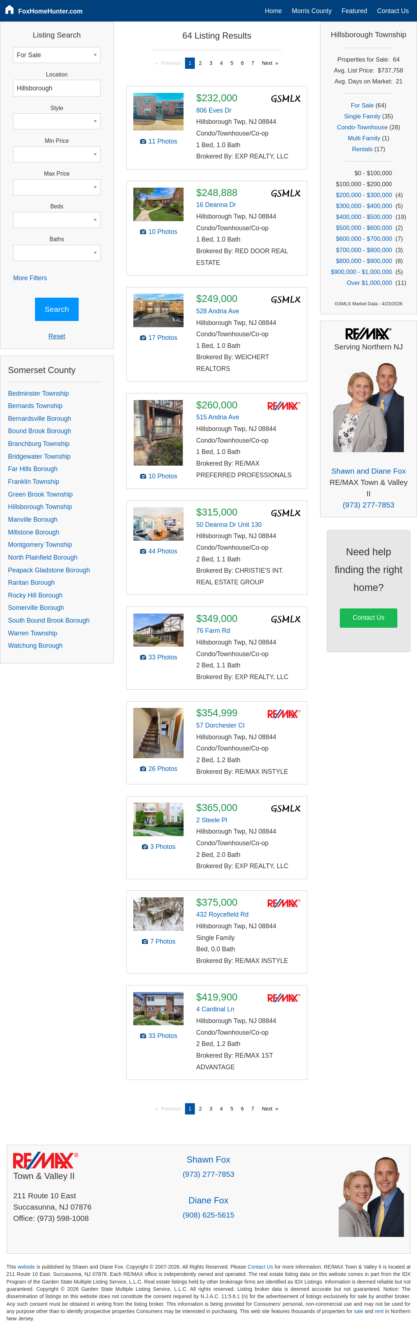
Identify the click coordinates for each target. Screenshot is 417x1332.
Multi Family (364, 138)
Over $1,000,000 (369, 282)
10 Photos (163, 231)
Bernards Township (35, 406)
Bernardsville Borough (39, 418)
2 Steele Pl (211, 820)
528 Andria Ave (217, 311)
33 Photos (163, 657)
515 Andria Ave (217, 417)
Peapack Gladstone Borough (49, 570)
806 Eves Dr (214, 110)
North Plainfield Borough (43, 557)
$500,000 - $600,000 (364, 227)
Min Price (57, 141)
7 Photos (162, 941)
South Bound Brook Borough (49, 620)
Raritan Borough (31, 582)
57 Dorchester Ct (220, 725)
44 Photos (163, 551)
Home (273, 11)
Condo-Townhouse (362, 127)
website (26, 1267)
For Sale (362, 105)
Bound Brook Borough (39, 431)
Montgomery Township (40, 544)
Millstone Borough (33, 532)
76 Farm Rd (213, 630)
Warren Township (32, 633)
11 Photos (163, 141)
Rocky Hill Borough (35, 595)
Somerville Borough (36, 607)
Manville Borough (33, 519)
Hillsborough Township (40, 506)
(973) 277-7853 (368, 505)
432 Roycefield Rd (222, 914)
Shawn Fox (208, 1159)
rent (379, 1311)
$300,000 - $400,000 (364, 206)
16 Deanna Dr (216, 204)
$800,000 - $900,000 (364, 261)
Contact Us (393, 11)
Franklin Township (33, 481)
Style (56, 108)
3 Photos (162, 846)
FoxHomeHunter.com (50, 11)
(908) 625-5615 (208, 1215)
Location (57, 74)
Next (267, 63)
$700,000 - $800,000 (364, 250)
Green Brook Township (40, 494)
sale (358, 1311)
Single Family (362, 116)
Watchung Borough (35, 645)
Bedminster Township (38, 393)
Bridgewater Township (39, 456)
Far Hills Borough (33, 469)
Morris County (312, 11)
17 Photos (163, 337)
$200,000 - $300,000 (364, 195)
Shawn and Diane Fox (368, 471)
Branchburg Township (39, 443)
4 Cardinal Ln (215, 1009)
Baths (57, 239)
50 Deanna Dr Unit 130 (229, 524)
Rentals (362, 149)
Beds (56, 206)
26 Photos (163, 768)
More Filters (30, 278)
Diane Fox (208, 1200)
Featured (354, 11)
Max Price (57, 174)
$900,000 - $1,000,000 (361, 272)
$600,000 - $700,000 (364, 238)
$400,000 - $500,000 (364, 216)
